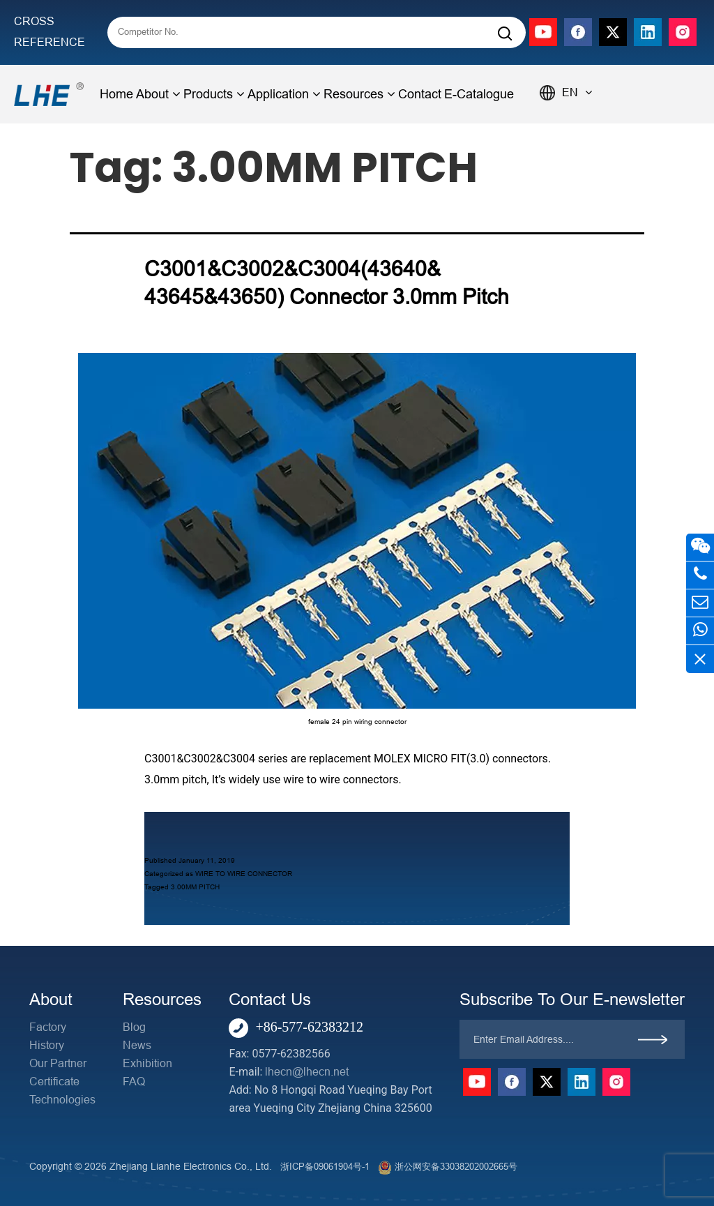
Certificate (54, 1081)
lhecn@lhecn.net (307, 1072)
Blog (134, 1027)
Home (116, 94)
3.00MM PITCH (195, 887)
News (137, 1045)
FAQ (134, 1081)
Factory (47, 1027)
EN (577, 92)
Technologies (62, 1100)
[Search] (505, 34)
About (158, 94)
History (46, 1045)
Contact (419, 94)
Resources (359, 94)
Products (214, 94)
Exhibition (147, 1063)
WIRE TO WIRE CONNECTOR (243, 873)
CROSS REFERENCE (49, 31)
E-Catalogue (479, 94)
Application (284, 94)
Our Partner (57, 1063)
